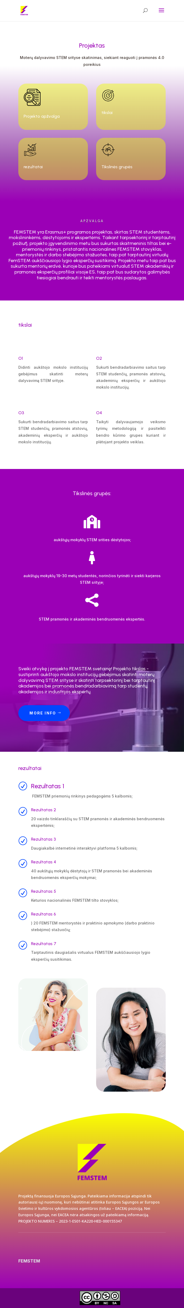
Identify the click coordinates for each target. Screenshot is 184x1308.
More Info (42, 713)
